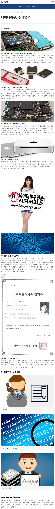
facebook (21, 6)
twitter (27, 6)
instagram (33, 6)
